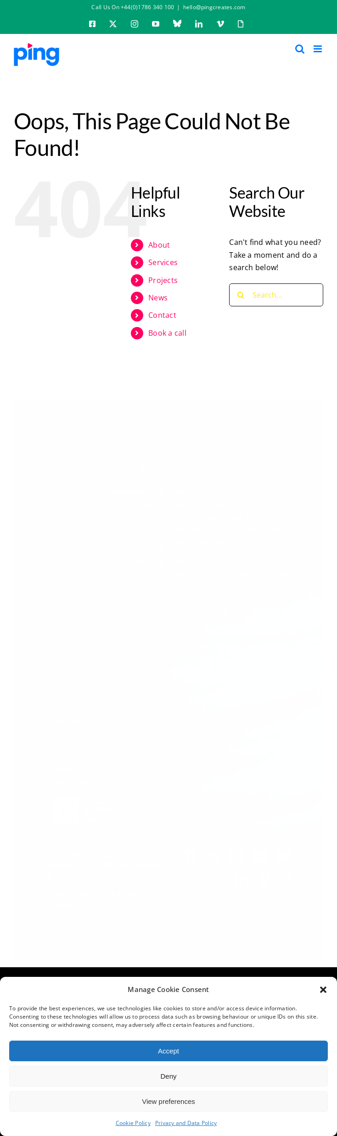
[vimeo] (264, 877)
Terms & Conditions (127, 891)
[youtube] (259, 854)
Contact (162, 315)
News (158, 298)
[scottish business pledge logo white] (85, 797)
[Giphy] (286, 877)
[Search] (240, 294)
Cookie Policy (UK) (79, 902)
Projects (163, 280)
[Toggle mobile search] (299, 49)
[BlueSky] (283, 853)
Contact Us (143, 580)
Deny (168, 1076)
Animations (71, 742)
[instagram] (236, 854)
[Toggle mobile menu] (318, 49)
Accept (168, 1051)
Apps (60, 754)
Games (63, 767)
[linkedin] (241, 877)
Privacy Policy (67, 891)
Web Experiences (81, 780)
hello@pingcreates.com (214, 7)
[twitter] (213, 854)
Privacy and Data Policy (186, 1123)
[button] (323, 989)
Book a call (167, 333)
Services (163, 262)
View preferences (168, 1101)
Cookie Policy (133, 1123)
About (159, 245)
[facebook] (191, 854)
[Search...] (276, 294)
